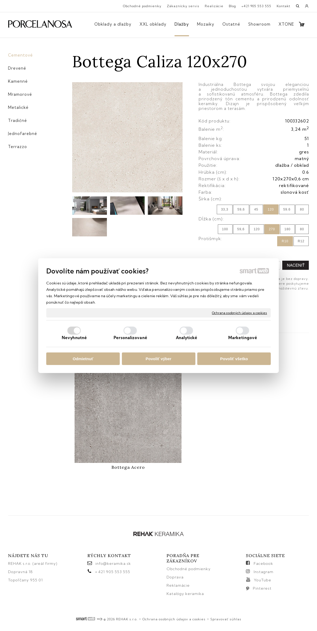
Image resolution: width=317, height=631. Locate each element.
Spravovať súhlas (225, 619)
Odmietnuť (83, 358)
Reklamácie (179, 585)
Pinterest (262, 588)
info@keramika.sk (113, 563)
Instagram (263, 571)
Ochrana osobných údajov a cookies (239, 313)
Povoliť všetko (234, 358)
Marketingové (242, 337)
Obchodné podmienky (189, 568)
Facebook (263, 563)
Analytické (187, 337)
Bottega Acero (128, 467)
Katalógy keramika (185, 593)
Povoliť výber (158, 358)
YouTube (262, 580)
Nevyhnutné (74, 337)
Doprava (175, 577)
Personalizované (130, 337)
